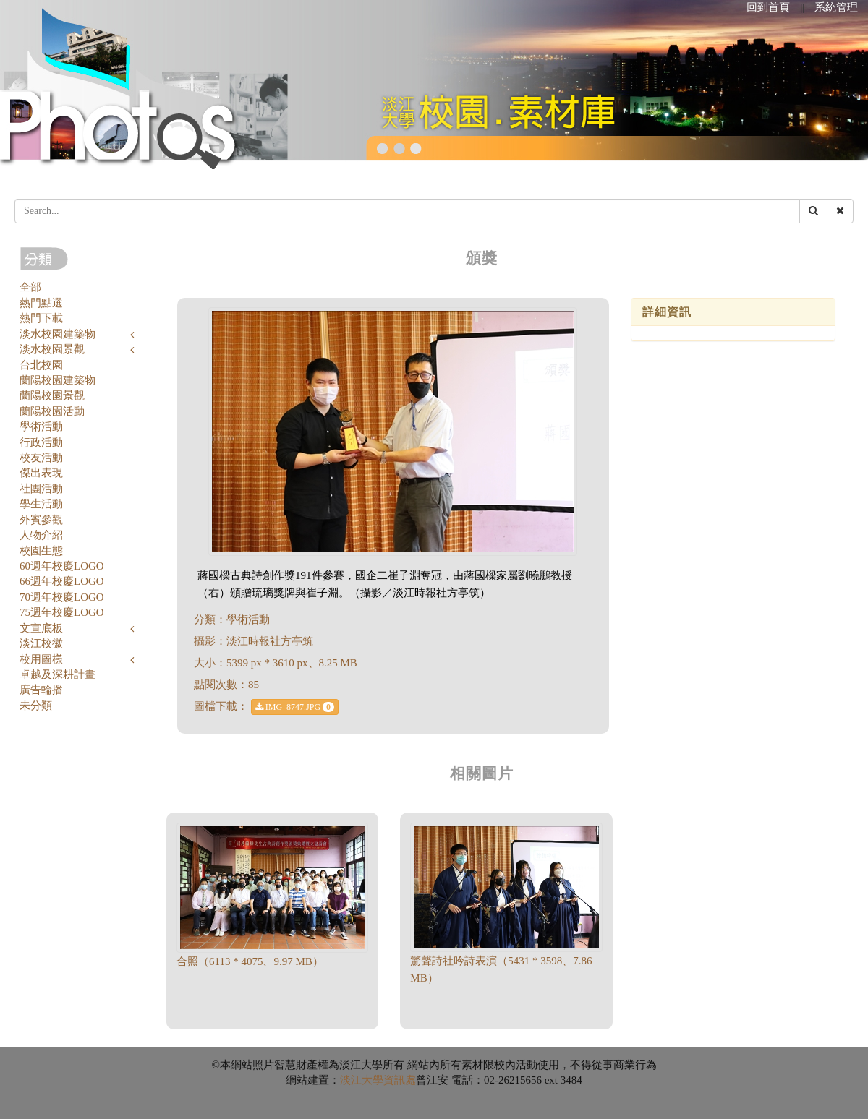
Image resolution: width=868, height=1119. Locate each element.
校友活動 (41, 457)
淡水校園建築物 (57, 334)
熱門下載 (41, 318)
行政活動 (41, 442)
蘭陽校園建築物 (57, 380)
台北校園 (41, 365)
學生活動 (41, 504)
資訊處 (399, 1080)
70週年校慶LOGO (62, 597)
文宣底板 (41, 628)
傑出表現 (41, 473)
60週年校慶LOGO (62, 566)
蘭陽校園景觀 (52, 395)
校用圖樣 (41, 659)
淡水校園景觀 (52, 349)
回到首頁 (768, 7)
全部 (30, 287)
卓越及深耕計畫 (57, 674)
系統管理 (836, 7)
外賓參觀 (41, 520)
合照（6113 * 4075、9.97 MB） (249, 961)
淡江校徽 (41, 643)
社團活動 (41, 488)
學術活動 (41, 426)
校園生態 (41, 551)
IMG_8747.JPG (294, 707)
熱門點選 (41, 303)
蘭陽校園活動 (52, 411)
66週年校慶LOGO (62, 581)
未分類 (36, 705)
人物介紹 (41, 535)
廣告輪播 (41, 689)
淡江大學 (361, 1080)
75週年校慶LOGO (62, 612)
